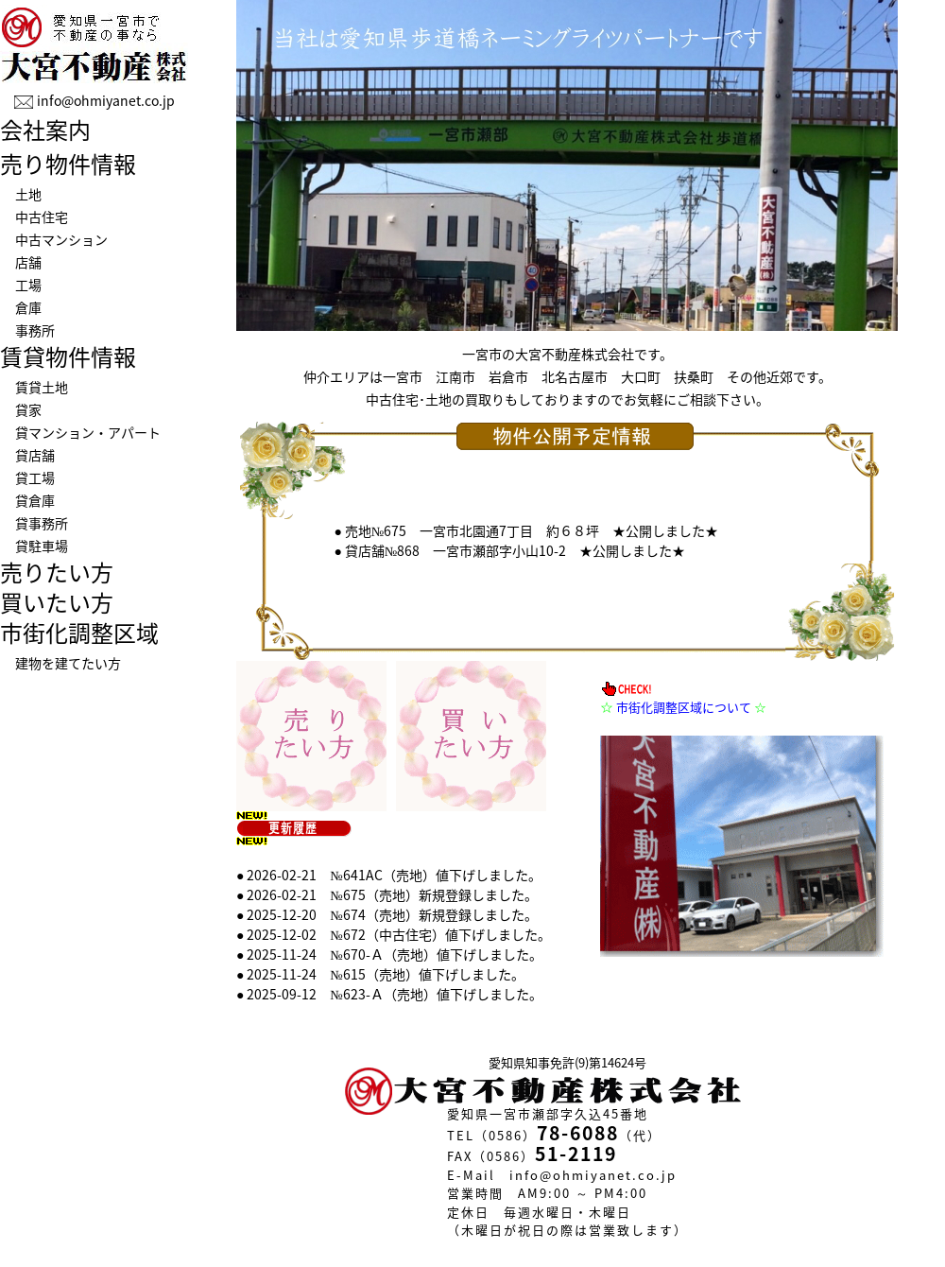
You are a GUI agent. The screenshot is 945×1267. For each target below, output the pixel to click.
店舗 (28, 261)
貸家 (28, 409)
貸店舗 (35, 454)
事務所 (35, 330)
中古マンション (61, 239)
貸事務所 (41, 522)
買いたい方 (56, 602)
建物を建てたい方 (68, 662)
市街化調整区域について (683, 707)
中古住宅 (41, 216)
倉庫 (28, 307)
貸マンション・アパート (88, 432)
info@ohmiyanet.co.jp (106, 100)
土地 (28, 193)
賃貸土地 (41, 386)
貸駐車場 (41, 545)
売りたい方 (56, 572)
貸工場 (35, 477)
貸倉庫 (35, 500)
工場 (28, 284)
